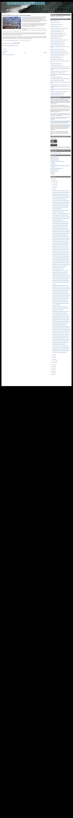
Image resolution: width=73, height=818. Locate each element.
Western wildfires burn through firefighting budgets (60, 223)
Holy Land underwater (54, 26)
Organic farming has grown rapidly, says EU (59, 198)
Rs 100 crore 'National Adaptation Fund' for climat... (60, 308)
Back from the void (53, 57)
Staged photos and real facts (55, 33)
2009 (52, 371)
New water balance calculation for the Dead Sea (60, 234)
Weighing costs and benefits (55, 50)
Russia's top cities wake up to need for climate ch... (60, 278)
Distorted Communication (54, 94)
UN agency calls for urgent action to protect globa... (60, 200)
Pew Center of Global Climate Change (56, 168)
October (53, 184)
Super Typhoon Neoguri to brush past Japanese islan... (61, 327)
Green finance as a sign (54, 80)
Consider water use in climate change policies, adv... (60, 335)
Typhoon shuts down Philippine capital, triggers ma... (60, 282)
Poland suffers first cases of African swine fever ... (60, 226)
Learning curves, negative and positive (56, 39)
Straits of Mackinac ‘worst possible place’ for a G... (60, 285)
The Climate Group (53, 164)
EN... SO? (54, 283)
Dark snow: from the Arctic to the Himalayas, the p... (60, 340)
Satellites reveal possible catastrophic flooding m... (60, 322)
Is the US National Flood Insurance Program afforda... (61, 239)
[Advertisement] (54, 379)
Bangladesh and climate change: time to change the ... (61, 334)
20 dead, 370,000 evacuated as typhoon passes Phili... (61, 277)
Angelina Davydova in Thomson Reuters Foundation (30, 16)
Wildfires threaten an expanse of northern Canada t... (60, 280)
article (58, 133)
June (53, 354)
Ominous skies (52, 63)
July (53, 189)
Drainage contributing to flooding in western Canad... (60, 319)
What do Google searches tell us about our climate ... (60, 262)
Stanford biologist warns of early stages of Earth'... (60, 215)
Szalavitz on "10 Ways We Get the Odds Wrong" (58, 82)
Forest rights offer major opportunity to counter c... (60, 221)
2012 (52, 366)
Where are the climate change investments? (57, 46)
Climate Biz (65, 122)
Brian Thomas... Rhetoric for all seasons (56, 16)
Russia (17, 45)
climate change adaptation (11, 45)
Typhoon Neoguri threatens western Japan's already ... (61, 321)
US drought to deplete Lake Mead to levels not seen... (61, 311)
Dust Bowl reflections (53, 49)
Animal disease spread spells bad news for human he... (61, 247)
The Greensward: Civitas (54, 159)
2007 (52, 374)
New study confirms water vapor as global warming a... (61, 202)
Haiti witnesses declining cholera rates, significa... (60, 241)
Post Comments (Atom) (10, 54)
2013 (52, 364)
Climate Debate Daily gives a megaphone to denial (58, 86)
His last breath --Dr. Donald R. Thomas (56, 71)
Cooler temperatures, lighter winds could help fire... (60, 254)
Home (25, 52)
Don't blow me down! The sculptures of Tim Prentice (58, 68)
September (54, 186)
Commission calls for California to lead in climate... (60, 205)
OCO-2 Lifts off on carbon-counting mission (59, 352)
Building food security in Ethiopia (57, 220)
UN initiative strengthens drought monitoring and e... (60, 290)
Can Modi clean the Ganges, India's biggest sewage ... (61, 233)
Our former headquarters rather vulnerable (57, 66)
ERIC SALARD (12, 40)
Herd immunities (53, 22)
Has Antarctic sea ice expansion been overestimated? (61, 231)
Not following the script (54, 24)
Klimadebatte (52, 162)
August (53, 187)
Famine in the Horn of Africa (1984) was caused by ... (61, 190)
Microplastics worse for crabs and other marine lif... (60, 251)
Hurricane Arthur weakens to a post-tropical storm (60, 342)
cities (5, 45)
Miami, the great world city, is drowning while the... (60, 301)
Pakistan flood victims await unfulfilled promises (60, 291)
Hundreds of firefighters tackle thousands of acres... (60, 249)
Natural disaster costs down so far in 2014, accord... (60, 316)
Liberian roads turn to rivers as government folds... (60, 345)
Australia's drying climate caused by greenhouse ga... (61, 257)
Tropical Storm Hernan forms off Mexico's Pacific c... (60, 210)
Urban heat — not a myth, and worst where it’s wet (60, 298)
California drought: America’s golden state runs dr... (60, 332)
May (53, 356)
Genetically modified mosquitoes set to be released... (60, 229)
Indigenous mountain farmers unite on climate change (61, 275)
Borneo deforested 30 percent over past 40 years (60, 270)
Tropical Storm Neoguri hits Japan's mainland (59, 306)
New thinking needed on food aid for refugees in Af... (60, 293)
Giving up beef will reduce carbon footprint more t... (60, 244)
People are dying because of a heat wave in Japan (60, 203)
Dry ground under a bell (54, 55)
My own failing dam (53, 59)
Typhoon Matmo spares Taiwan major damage (59, 228)
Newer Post (4, 52)
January (53, 362)
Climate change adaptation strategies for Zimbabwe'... (61, 339)
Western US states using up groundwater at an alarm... (61, 216)
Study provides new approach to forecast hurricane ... (61, 296)
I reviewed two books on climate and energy (62, 124)
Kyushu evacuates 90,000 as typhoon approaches (60, 314)
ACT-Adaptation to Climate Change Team (57, 161)
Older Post (45, 52)
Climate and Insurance (54, 171)
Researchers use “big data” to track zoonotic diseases (61, 264)
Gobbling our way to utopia (54, 41)
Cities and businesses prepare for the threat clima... (60, 303)
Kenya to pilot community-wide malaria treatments (60, 259)
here (59, 111)
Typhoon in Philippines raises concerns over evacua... (61, 260)
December (54, 181)
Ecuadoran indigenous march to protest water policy (60, 347)
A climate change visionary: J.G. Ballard (56, 84)
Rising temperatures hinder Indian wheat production (60, 218)
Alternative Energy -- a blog (54, 169)
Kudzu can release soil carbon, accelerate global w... (60, 350)
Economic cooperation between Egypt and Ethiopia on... (61, 288)
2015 (52, 178)
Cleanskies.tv (52, 119)
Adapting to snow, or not (54, 72)
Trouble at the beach (53, 31)
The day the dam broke (54, 43)
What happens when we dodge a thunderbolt (57, 60)
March (53, 359)
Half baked (52, 20)
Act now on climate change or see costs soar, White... (61, 197)
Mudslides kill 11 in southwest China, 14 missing (60, 246)
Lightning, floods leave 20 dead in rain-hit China (60, 272)
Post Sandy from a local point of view (56, 54)
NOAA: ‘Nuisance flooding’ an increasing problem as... (61, 195)
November (54, 182)
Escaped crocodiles (53, 36)
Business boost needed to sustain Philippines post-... (60, 326)
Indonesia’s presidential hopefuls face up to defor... (60, 337)
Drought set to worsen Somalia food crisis (59, 324)
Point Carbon (52, 172)
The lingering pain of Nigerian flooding (58, 267)
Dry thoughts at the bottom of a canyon (56, 28)
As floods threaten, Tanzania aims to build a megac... (60, 252)
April (53, 357)
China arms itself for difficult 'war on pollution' (59, 313)
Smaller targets (52, 38)
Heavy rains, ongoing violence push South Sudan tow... (61, 329)
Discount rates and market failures (56, 52)
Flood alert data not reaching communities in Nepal (60, 236)
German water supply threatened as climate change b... (61, 192)
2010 (52, 369)
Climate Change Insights (54, 158)
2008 (52, 372)
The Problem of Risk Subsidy (55, 93)
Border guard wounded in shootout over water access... (61, 295)
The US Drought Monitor (56, 304)
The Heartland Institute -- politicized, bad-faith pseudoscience (60, 74)
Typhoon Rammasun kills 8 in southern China (59, 265)
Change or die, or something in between (56, 91)
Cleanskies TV (62, 105)
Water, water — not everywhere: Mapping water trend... (61, 213)
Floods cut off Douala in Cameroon (58, 309)
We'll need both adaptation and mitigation (57, 78)
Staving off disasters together (57, 208)
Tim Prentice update (53, 65)
